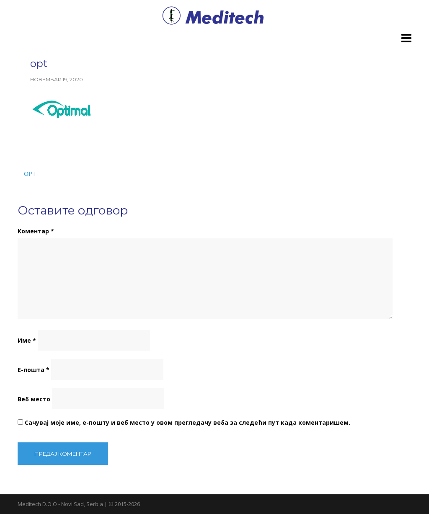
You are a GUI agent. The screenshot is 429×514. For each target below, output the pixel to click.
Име (27, 340)
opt (30, 174)
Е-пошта (33, 370)
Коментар (36, 231)
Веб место (34, 399)
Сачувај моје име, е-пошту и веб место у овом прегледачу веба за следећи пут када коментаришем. (187, 422)
